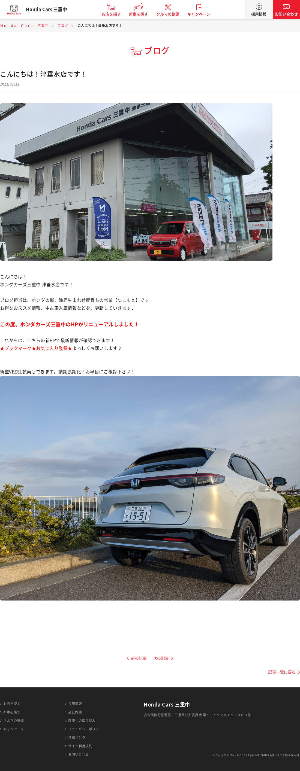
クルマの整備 (171, 14)
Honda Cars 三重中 (50, 9)
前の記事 (139, 658)
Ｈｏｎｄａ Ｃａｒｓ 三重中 (24, 25)
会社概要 (75, 712)
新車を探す (142, 14)
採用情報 (258, 14)
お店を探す (115, 14)
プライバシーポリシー (85, 729)
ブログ (63, 25)
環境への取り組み (81, 720)
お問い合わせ (286, 14)
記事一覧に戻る (282, 672)
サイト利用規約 (80, 746)
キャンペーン (202, 14)
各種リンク (76, 737)
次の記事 (161, 658)
